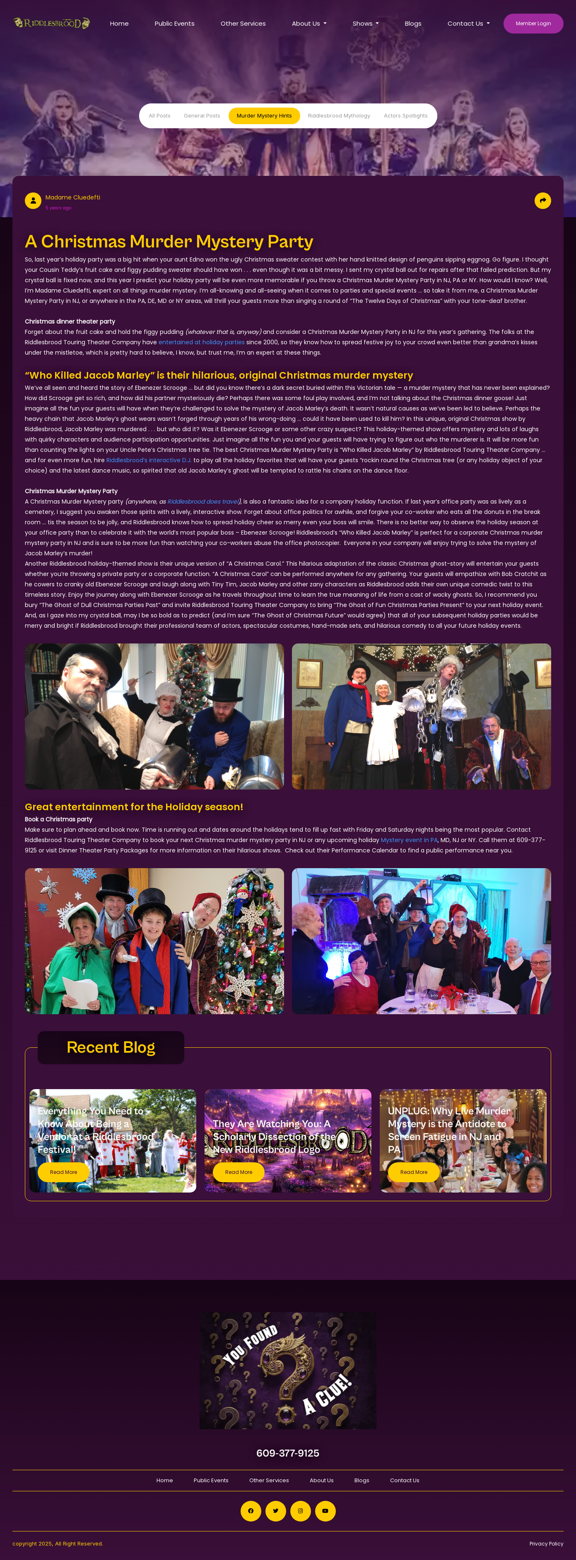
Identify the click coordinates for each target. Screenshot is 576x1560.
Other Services (243, 23)
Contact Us (404, 1480)
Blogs (413, 23)
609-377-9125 (288, 1453)
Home (119, 23)
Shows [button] (363, 23)
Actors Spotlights (406, 115)
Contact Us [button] (466, 23)
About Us (322, 1480)
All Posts (160, 115)
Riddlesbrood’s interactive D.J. (149, 460)
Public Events (175, 23)
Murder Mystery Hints (264, 115)
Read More (63, 1172)
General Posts (202, 115)
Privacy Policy (547, 1543)
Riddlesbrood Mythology (339, 115)
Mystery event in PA (409, 840)
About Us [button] (307, 23)
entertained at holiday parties (202, 342)
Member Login (533, 23)
